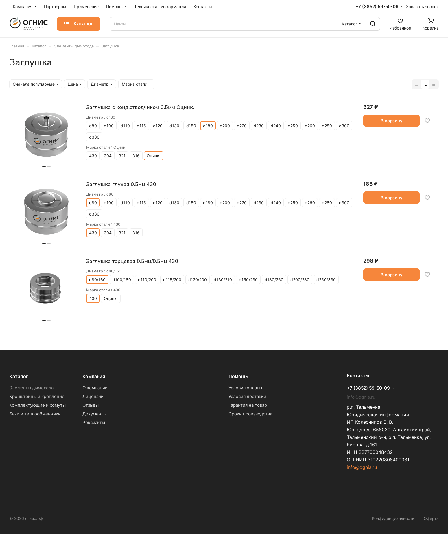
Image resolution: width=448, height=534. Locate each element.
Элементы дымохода (31, 388)
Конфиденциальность (393, 518)
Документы (94, 414)
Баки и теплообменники (35, 414)
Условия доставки (247, 396)
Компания (93, 376)
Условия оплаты (245, 388)
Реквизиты (93, 422)
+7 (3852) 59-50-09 (377, 6)
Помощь (238, 376)
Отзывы (90, 405)
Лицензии (93, 396)
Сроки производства (250, 414)
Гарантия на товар (247, 405)
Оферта (431, 518)
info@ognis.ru (362, 467)
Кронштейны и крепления (36, 396)
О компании (95, 388)
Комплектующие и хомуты (37, 405)
